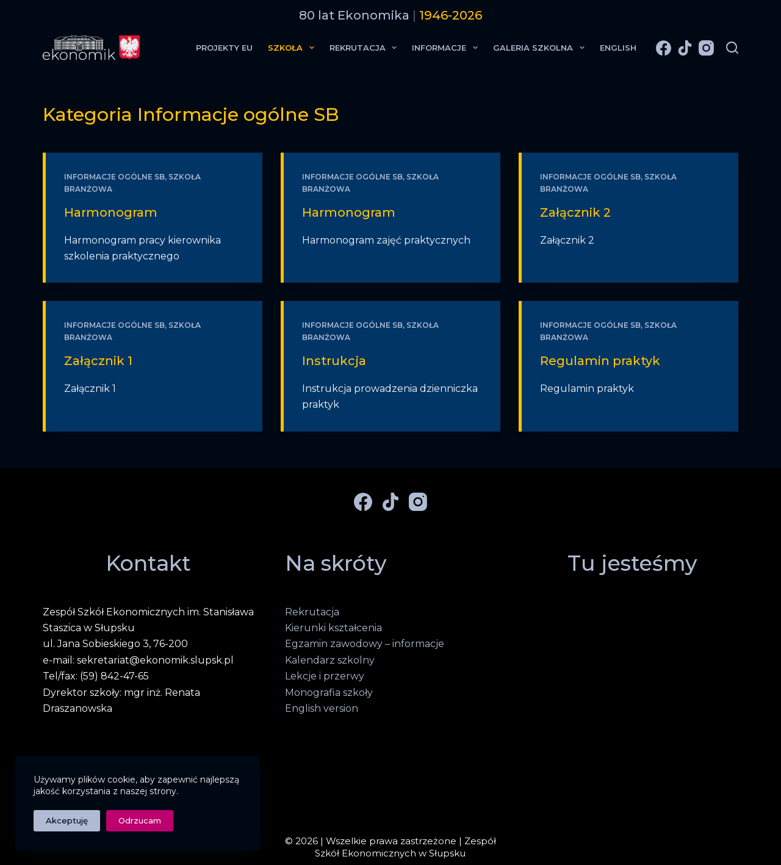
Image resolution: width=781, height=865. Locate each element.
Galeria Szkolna (541, 47)
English (618, 47)
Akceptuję (67, 820)
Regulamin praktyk (600, 360)
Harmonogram (110, 212)
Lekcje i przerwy (324, 676)
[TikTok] (685, 48)
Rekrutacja (365, 47)
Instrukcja (334, 360)
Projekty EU (224, 47)
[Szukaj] (732, 48)
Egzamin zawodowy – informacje (364, 644)
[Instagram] (706, 48)
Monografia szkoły (329, 692)
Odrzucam (139, 820)
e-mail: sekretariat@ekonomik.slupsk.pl (138, 660)
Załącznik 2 (575, 212)
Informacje (447, 47)
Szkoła (293, 47)
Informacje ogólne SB (114, 176)
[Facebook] (663, 48)
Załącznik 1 (98, 360)
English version (321, 708)
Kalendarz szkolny (330, 660)
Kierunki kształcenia (333, 628)
